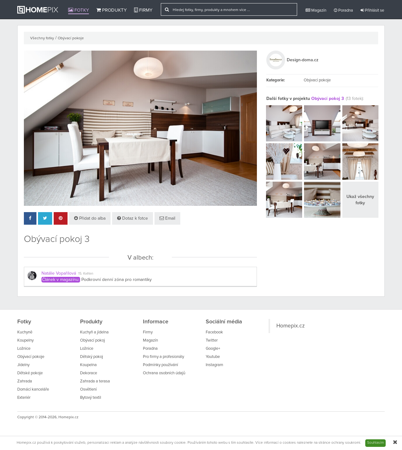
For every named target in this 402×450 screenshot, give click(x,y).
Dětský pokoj (91, 357)
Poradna (343, 10)
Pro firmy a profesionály (163, 357)
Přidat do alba (90, 218)
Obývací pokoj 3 (327, 98)
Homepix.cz (290, 326)
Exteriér (23, 398)
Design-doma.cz (302, 60)
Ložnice (23, 349)
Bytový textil (90, 398)
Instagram (214, 365)
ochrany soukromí (345, 443)
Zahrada (24, 381)
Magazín (316, 10)
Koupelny (25, 340)
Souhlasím (375, 443)
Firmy (143, 10)
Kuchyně (24, 332)
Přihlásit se (372, 10)
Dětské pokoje (30, 373)
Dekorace (88, 373)
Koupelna (88, 365)
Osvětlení (88, 389)
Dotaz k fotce (132, 218)
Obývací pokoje (71, 38)
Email (167, 218)
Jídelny (23, 365)
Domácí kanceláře (33, 389)
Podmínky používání (160, 365)
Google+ (213, 349)
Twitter (212, 340)
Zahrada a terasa (95, 381)
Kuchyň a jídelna (94, 332)
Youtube (213, 357)
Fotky (78, 10)
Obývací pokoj (92, 340)
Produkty (111, 10)
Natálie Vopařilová (58, 273)
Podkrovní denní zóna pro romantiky (116, 279)
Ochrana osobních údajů (164, 373)
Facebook (214, 332)
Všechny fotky (42, 38)
